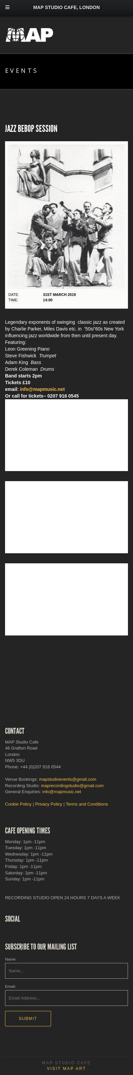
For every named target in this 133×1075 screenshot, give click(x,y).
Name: (10, 959)
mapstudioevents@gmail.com (67, 779)
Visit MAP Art (66, 1068)
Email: (10, 986)
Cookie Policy (18, 804)
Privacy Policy (48, 804)
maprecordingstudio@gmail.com (72, 785)
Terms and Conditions (87, 804)
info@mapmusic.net (42, 389)
